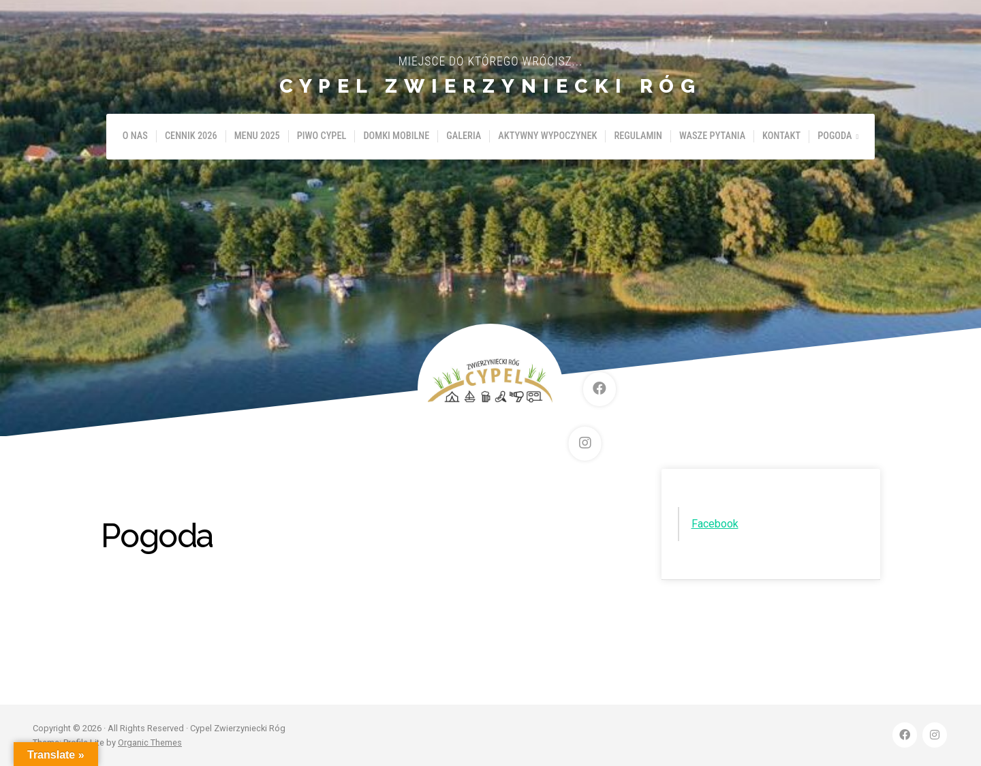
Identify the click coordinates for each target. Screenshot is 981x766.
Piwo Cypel (322, 136)
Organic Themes (150, 742)
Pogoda (835, 136)
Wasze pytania (712, 136)
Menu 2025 (257, 136)
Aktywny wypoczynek (547, 136)
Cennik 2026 (191, 136)
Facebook (714, 523)
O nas (135, 136)
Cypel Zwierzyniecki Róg (490, 85)
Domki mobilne (396, 136)
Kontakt (781, 136)
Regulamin (638, 136)
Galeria (463, 136)
